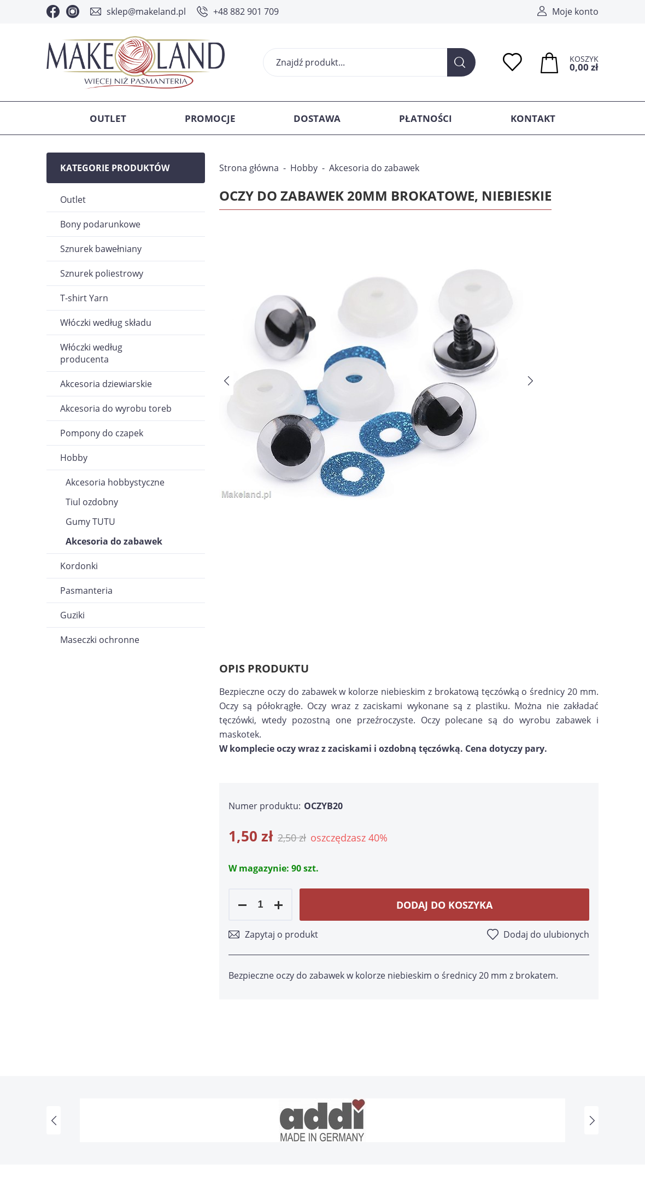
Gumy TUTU (90, 522)
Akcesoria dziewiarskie (106, 384)
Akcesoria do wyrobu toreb (116, 408)
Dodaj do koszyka (444, 904)
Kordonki (79, 566)
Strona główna (249, 168)
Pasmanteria (86, 590)
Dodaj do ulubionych (546, 934)
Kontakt (533, 118)
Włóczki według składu (105, 323)
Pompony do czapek (101, 433)
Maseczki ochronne (99, 640)
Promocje (210, 118)
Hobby (73, 458)
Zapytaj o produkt (281, 934)
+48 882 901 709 (246, 11)
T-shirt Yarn (84, 298)
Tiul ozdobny (92, 502)
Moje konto (575, 11)
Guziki (72, 615)
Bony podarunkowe (100, 224)
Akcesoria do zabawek (114, 541)
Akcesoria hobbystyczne (115, 482)
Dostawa (317, 118)
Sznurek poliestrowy (101, 273)
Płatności (425, 118)
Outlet (108, 118)
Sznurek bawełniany (101, 249)
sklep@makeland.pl (146, 11)
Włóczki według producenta (91, 353)
